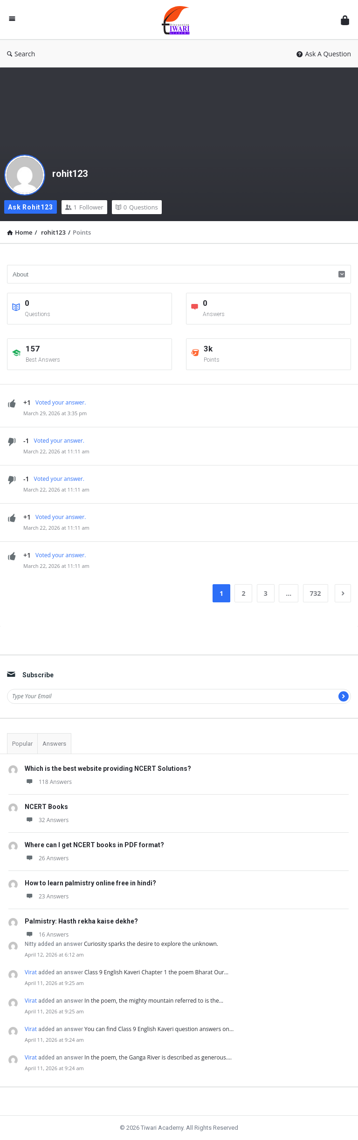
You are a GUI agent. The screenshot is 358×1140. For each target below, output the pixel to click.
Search (21, 53)
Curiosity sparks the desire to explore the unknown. (151, 944)
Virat (31, 972)
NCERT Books (46, 806)
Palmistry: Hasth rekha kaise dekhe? (81, 921)
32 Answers (47, 820)
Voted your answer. (60, 402)
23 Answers (47, 896)
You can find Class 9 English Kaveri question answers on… (159, 1029)
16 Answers (47, 934)
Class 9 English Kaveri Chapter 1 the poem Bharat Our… (156, 972)
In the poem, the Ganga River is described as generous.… (158, 1057)
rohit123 (70, 173)
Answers (54, 743)
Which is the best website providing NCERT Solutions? (108, 768)
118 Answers (48, 782)
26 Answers (47, 858)
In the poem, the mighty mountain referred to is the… (153, 1001)
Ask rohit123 (30, 207)
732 (315, 593)
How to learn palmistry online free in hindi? (90, 883)
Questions (137, 207)
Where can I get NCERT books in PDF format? (94, 845)
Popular (22, 743)
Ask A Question (323, 53)
